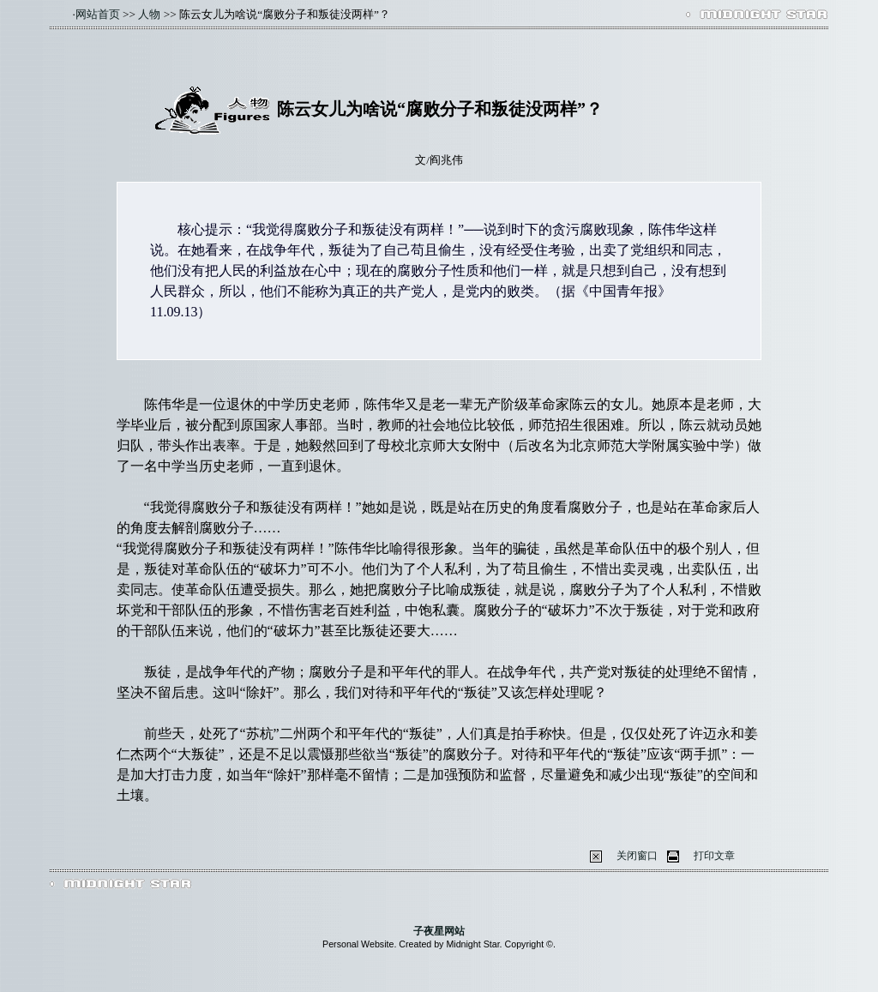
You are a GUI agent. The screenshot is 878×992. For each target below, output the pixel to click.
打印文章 (714, 856)
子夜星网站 (439, 931)
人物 (149, 14)
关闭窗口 (637, 856)
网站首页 (97, 14)
